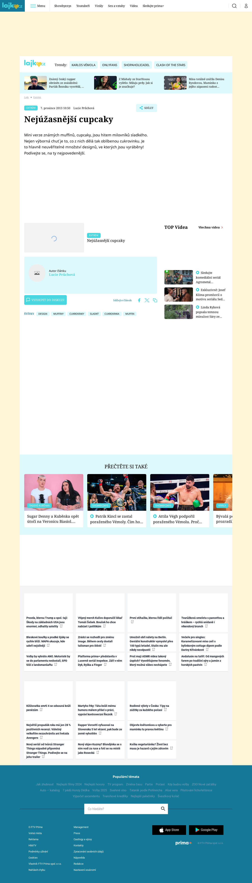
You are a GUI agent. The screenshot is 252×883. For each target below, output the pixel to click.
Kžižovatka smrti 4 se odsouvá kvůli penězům (48, 708)
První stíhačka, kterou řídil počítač (151, 619)
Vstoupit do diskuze (45, 300)
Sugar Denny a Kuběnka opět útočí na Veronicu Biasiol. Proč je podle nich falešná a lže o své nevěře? (53, 519)
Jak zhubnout (45, 784)
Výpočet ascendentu (86, 796)
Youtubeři (83, 6)
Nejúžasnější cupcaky (106, 240)
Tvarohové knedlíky (115, 796)
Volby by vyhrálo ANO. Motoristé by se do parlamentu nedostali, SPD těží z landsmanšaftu (48, 660)
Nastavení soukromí (85, 869)
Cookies (33, 857)
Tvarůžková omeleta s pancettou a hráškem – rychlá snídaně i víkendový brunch (202, 622)
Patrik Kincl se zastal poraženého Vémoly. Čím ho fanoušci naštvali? (115, 519)
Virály (99, 6)
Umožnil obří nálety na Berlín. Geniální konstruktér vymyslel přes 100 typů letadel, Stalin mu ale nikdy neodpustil (151, 643)
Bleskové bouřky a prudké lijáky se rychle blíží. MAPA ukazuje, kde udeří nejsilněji (47, 641)
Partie (149, 784)
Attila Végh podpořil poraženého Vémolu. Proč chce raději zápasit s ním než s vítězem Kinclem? (178, 519)
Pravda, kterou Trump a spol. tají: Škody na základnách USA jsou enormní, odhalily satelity (47, 622)
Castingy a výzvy (83, 839)
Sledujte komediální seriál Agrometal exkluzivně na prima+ (208, 282)
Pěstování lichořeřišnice (196, 790)
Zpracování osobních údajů (89, 851)
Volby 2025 (99, 790)
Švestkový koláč (168, 796)
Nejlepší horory (94, 784)
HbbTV (32, 845)
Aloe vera (171, 790)
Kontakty (78, 845)
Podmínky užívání (38, 851)
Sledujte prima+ (153, 6)
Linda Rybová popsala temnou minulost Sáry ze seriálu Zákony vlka (210, 315)
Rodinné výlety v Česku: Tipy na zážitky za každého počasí (149, 708)
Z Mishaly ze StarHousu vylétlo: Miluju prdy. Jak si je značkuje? (136, 82)
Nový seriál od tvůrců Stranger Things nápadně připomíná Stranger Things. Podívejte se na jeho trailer (46, 751)
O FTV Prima (36, 827)
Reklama (33, 839)
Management (81, 827)
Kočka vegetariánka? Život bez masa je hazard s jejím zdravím (151, 746)
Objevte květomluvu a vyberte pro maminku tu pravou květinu (151, 727)
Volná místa (35, 833)
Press (77, 833)
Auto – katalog (50, 790)
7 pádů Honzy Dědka (76, 790)
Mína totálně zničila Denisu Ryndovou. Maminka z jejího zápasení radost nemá (206, 84)
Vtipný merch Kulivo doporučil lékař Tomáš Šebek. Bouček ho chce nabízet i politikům (100, 622)
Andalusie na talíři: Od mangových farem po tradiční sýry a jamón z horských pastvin (202, 660)
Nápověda (79, 857)
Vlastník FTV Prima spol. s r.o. (45, 863)
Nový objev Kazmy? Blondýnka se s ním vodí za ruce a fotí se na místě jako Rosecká (99, 748)
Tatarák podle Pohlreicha (146, 790)
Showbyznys (62, 6)
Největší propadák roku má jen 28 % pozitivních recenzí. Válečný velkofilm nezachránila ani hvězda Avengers (48, 731)
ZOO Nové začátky (204, 784)
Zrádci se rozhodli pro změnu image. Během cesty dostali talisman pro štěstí (96, 641)
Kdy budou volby (178, 784)
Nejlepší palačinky (143, 796)
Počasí (160, 784)
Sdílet (148, 109)
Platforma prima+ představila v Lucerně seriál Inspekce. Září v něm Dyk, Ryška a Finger (100, 660)
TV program (115, 784)
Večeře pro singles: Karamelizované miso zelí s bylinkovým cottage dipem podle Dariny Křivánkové (201, 643)
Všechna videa (209, 227)
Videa (133, 6)
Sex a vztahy (116, 6)
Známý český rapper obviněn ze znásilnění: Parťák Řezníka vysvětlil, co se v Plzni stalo (66, 84)
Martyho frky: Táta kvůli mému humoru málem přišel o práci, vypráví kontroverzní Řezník (97, 710)
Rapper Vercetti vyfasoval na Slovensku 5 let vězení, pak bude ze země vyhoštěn (100, 729)
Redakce (78, 863)
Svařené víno (118, 790)
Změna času (134, 784)
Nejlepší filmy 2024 (69, 784)
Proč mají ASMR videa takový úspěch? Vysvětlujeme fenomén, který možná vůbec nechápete (151, 660)
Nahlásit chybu (37, 869)
